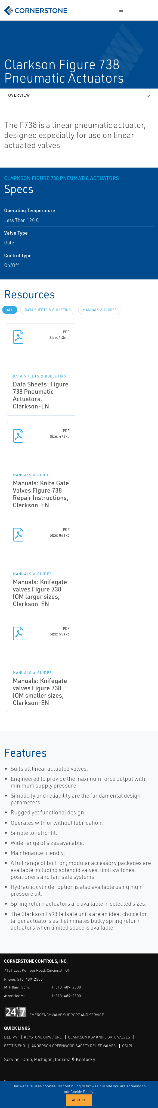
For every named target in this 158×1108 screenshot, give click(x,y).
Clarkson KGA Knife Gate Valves (99, 1037)
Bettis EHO (14, 1045)
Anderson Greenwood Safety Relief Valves (74, 1045)
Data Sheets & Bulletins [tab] (48, 310)
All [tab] (10, 310)
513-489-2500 (30, 979)
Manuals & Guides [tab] (100, 310)
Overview (19, 95)
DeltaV (10, 1037)
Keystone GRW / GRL (42, 1037)
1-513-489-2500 (66, 987)
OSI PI (127, 1045)
